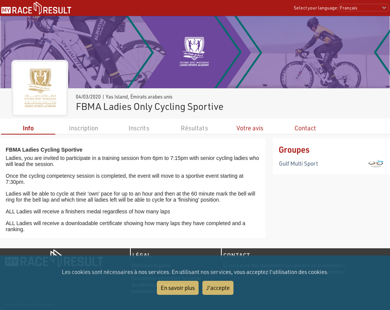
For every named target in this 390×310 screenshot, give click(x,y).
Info (28, 128)
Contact (305, 128)
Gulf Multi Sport (298, 163)
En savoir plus (178, 287)
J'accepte (218, 287)
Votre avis (250, 128)
